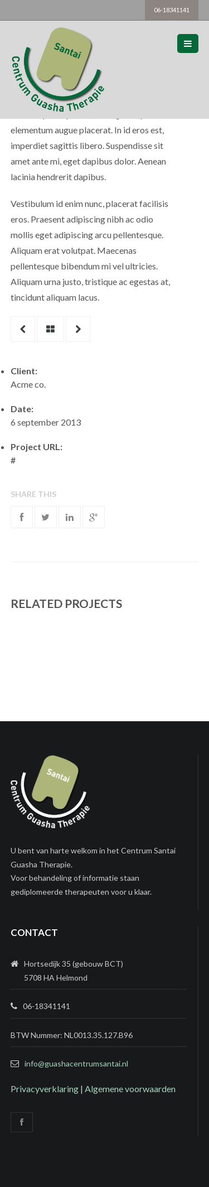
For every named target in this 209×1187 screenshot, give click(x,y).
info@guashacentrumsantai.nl (76, 1063)
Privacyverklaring (45, 1088)
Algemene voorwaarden (130, 1088)
